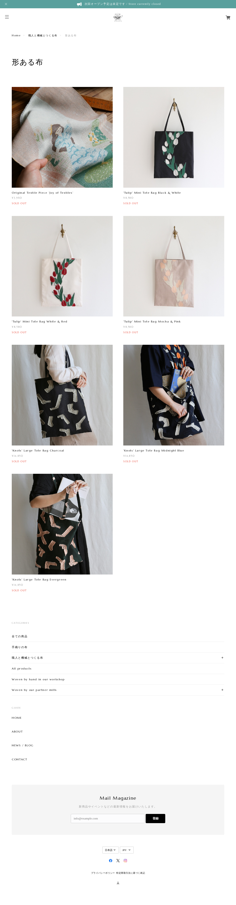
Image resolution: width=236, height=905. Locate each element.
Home (16, 35)
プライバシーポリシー (103, 873)
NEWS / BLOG (23, 745)
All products (22, 668)
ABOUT (17, 731)
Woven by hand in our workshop (38, 679)
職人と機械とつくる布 (42, 35)
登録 (156, 818)
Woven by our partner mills (34, 690)
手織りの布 (19, 647)
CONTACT (19, 759)
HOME (17, 717)
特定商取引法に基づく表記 (130, 873)
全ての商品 (19, 636)
